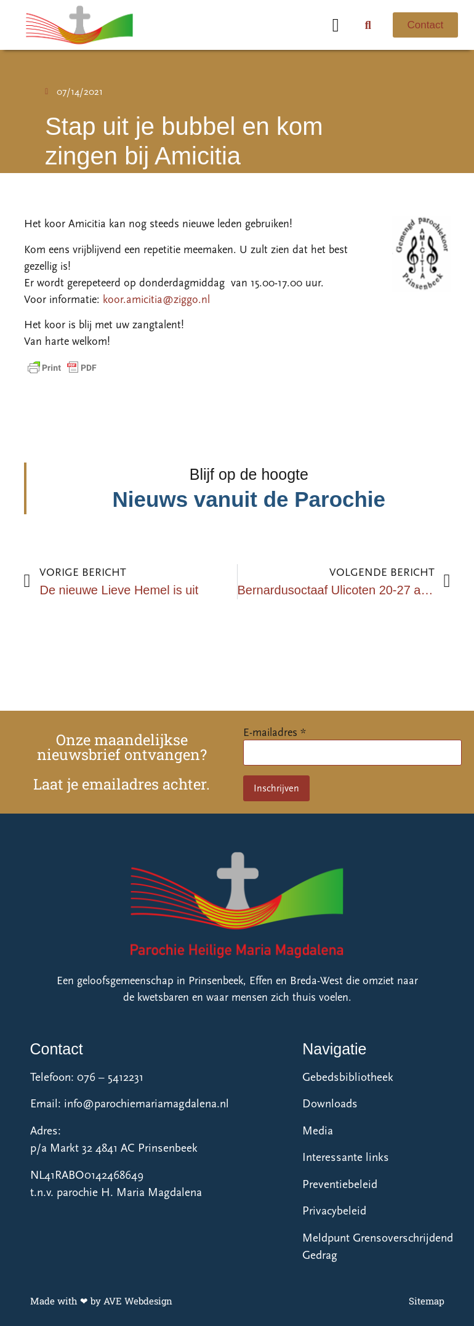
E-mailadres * (274, 732)
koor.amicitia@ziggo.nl (158, 299)
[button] (335, 25)
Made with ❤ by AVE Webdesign (101, 1301)
